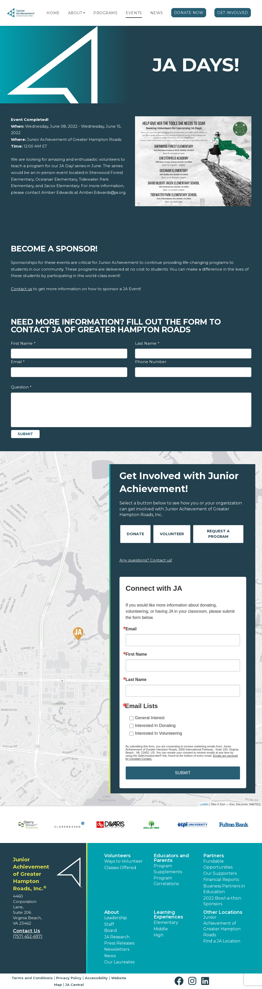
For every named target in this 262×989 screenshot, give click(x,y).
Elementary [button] (166, 922)
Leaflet (204, 804)
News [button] (110, 955)
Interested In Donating (155, 725)
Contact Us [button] (26, 931)
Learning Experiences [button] (168, 914)
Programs (105, 13)
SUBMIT (182, 773)
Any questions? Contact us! (145, 560)
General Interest (150, 718)
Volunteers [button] (117, 855)
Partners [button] (213, 855)
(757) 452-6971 (27, 936)
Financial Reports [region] (221, 879)
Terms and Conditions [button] (32, 978)
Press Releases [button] (119, 943)
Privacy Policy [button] (68, 978)
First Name (23, 343)
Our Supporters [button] (220, 873)
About (75, 13)
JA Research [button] (117, 936)
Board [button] (110, 930)
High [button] (158, 935)
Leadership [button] (115, 917)
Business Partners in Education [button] (224, 889)
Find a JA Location (221, 941)
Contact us (21, 288)
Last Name (147, 343)
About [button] (111, 912)
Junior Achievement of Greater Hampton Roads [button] (222, 926)
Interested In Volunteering (158, 733)
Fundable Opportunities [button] (218, 864)
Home (53, 13)
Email (17, 361)
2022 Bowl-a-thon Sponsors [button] (222, 901)
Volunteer (172, 534)
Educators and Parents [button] (171, 858)
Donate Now (189, 12)
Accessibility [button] (96, 978)
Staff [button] (109, 924)
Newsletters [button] (116, 949)
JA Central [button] (74, 985)
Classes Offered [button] (120, 867)
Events (134, 13)
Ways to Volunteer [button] (123, 861)
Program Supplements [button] (168, 868)
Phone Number (150, 361)
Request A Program (218, 534)
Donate (135, 534)
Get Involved (232, 12)
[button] (84, 13)
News (156, 13)
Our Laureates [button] (119, 962)
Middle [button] (161, 928)
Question (21, 387)
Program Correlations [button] (166, 881)
